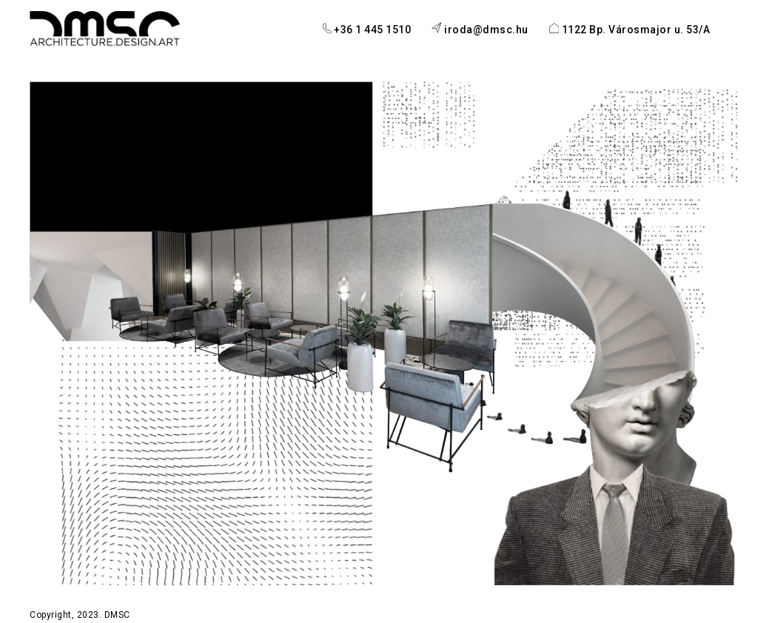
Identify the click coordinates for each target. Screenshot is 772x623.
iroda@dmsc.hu (480, 29)
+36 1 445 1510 (367, 29)
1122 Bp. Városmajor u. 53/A (630, 29)
